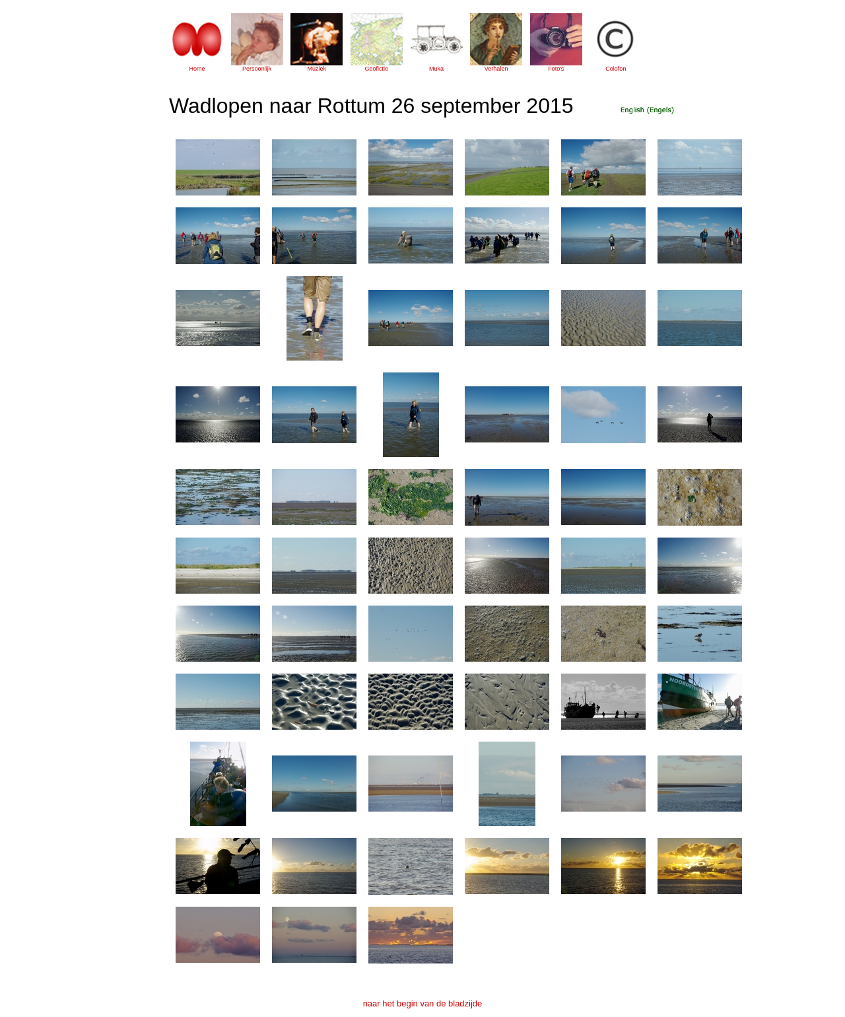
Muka (436, 68)
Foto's (556, 68)
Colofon (615, 68)
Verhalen (496, 68)
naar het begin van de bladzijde (423, 1003)
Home (197, 68)
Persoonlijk (256, 68)
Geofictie (377, 68)
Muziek (316, 68)
